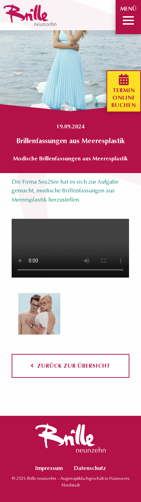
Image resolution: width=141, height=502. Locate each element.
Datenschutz (90, 468)
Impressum (49, 468)
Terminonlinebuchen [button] (123, 91)
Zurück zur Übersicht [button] (70, 365)
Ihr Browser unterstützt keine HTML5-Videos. (70, 248)
